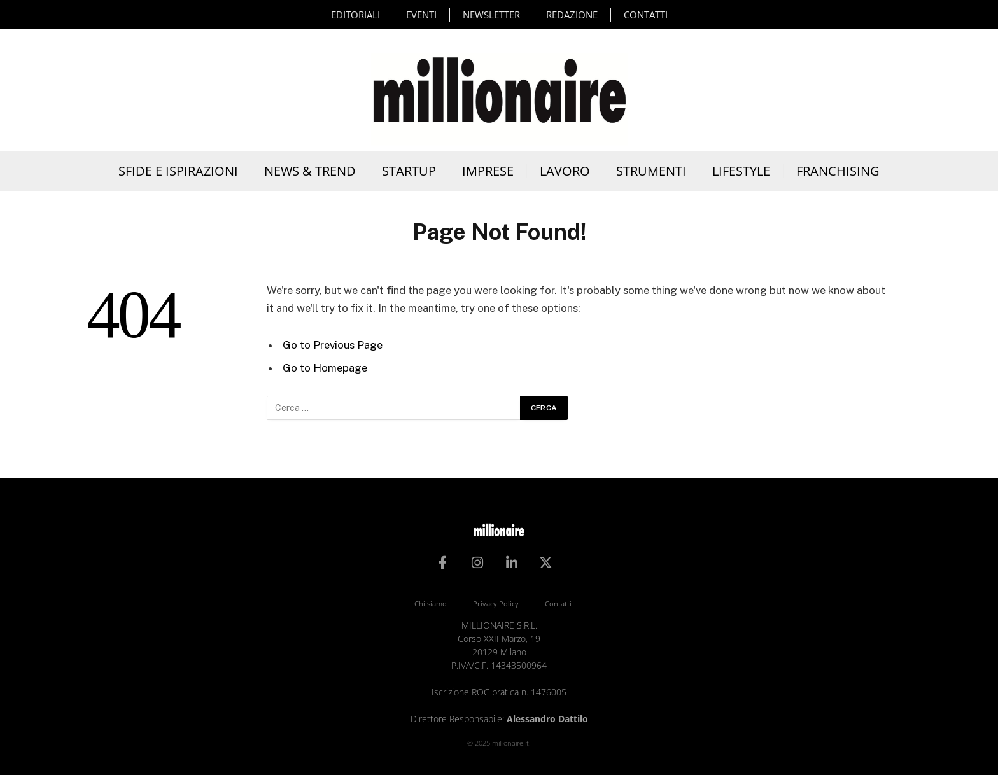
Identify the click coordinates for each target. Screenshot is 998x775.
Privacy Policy (496, 603)
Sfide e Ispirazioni (178, 170)
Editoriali (355, 14)
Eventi (421, 14)
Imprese (488, 170)
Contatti (646, 14)
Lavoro (565, 170)
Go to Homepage (325, 367)
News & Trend (310, 170)
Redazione (572, 14)
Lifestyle (741, 170)
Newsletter (491, 14)
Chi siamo (430, 603)
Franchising (838, 170)
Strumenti (651, 170)
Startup (409, 170)
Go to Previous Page (333, 345)
